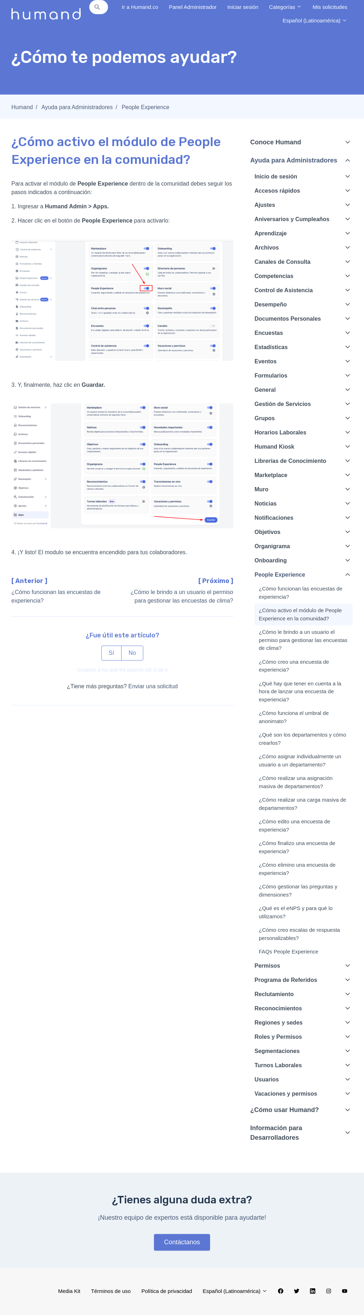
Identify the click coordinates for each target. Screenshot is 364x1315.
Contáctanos (182, 1242)
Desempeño (271, 304)
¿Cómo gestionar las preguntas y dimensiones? (298, 890)
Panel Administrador (192, 7)
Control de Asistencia (284, 290)
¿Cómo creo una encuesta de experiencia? (294, 666)
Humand (22, 107)
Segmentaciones (277, 1051)
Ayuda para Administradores (77, 107)
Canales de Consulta (282, 262)
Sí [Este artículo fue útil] (111, 653)
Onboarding (271, 560)
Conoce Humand (275, 142)
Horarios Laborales (280, 432)
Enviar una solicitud (153, 686)
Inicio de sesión (276, 176)
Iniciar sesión (242, 7)
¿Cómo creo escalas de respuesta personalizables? (299, 934)
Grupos (265, 418)
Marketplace (271, 475)
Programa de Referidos (286, 980)
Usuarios (267, 1079)
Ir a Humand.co (140, 7)
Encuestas (269, 333)
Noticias (266, 504)
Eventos (266, 361)
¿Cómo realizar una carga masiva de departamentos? (302, 804)
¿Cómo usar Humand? (284, 1109)
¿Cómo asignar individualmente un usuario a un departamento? (300, 760)
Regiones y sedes (279, 1023)
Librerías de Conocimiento (290, 461)
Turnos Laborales (278, 1065)
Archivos (267, 248)
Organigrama (272, 546)
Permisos (267, 966)
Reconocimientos (278, 1008)
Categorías (285, 7)
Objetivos (267, 532)
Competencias (274, 276)
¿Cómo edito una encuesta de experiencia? (294, 825)
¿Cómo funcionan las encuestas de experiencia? (300, 593)
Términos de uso (111, 1291)
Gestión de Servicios (283, 404)
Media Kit (69, 1291)
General (265, 390)
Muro (261, 489)
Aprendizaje (271, 233)
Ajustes (265, 205)
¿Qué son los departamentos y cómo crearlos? (302, 739)
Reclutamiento (274, 994)
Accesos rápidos (277, 191)
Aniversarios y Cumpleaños (292, 219)
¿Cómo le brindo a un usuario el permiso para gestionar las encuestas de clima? (303, 640)
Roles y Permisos (278, 1037)
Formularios (271, 376)
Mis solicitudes (329, 7)
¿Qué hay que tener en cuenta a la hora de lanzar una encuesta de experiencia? (300, 691)
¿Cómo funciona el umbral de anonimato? (294, 717)
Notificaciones (274, 518)
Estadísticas (271, 347)
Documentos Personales (288, 319)
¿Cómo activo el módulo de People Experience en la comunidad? (300, 614)
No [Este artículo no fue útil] (132, 653)
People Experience (145, 107)
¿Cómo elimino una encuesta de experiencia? (297, 869)
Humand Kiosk (274, 447)
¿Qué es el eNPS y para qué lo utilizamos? (296, 912)
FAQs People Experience (288, 951)
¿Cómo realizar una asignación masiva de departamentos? (296, 782)
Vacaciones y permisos (286, 1094)
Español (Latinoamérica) (315, 20)
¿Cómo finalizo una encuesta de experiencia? (297, 847)
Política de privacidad (166, 1291)
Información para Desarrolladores (276, 1132)
